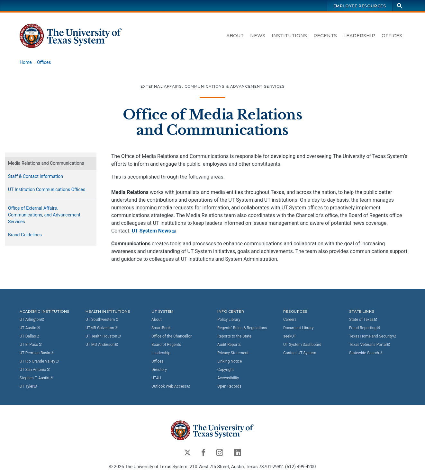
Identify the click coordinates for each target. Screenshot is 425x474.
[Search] (400, 5)
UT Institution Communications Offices (46, 189)
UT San (35, 369)
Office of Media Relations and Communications (212, 122)
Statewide (366, 353)
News (257, 36)
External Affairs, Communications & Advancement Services (212, 86)
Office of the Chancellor (171, 336)
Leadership (359, 36)
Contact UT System (299, 353)
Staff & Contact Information (35, 176)
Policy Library (228, 319)
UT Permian (37, 353)
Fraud (365, 328)
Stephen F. (36, 378)
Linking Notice (229, 361)
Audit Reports (229, 344)
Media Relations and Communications (46, 163)
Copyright (225, 369)
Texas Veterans (370, 344)
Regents (325, 36)
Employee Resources (359, 6)
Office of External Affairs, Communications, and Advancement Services (44, 215)
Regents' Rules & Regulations (242, 328)
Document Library (298, 328)
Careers (289, 319)
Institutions (289, 36)
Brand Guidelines (25, 234)
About (235, 36)
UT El (31, 344)
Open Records (229, 386)
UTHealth (103, 336)
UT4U (156, 378)
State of (363, 319)
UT (32, 319)
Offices (392, 36)
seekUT (289, 336)
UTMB (102, 328)
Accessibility (228, 378)
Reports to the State (234, 336)
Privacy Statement (233, 353)
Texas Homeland (373, 336)
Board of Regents (166, 344)
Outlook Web (171, 386)
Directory (159, 369)
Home (26, 62)
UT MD (102, 344)
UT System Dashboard (302, 344)
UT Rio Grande (39, 361)
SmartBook (161, 328)
